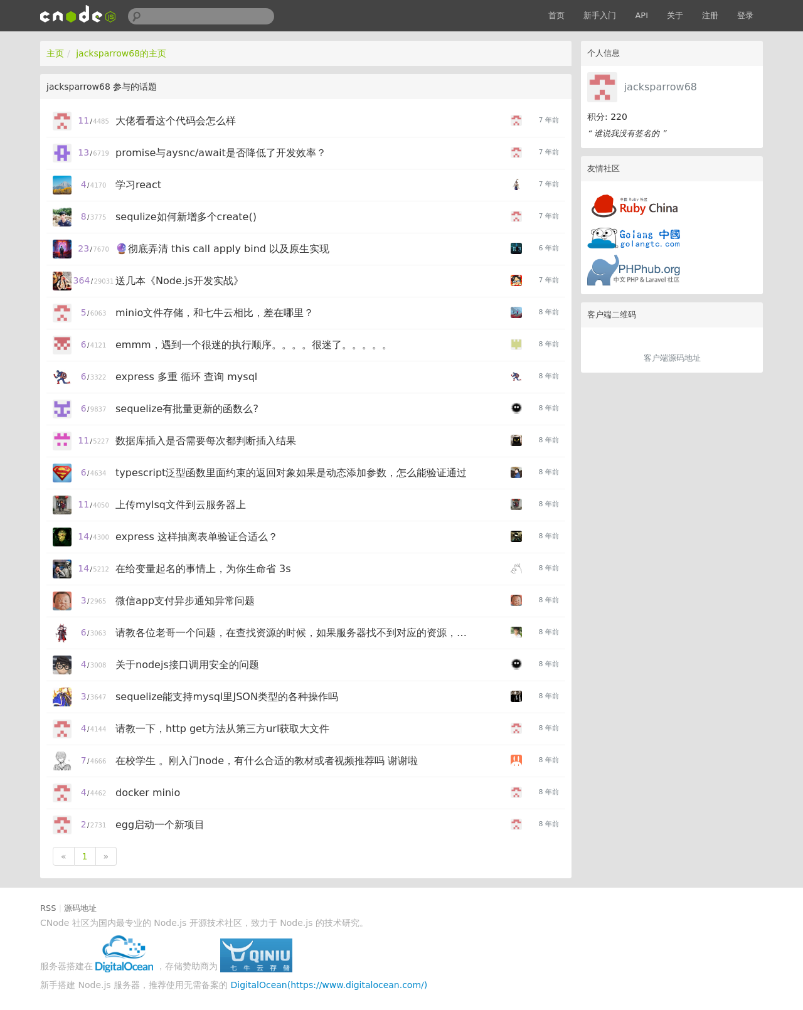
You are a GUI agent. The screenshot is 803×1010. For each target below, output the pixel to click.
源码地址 (80, 908)
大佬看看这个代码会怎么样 (175, 121)
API (641, 15)
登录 (745, 15)
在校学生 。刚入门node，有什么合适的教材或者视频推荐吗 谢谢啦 (266, 761)
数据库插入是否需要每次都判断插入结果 (205, 441)
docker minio (147, 793)
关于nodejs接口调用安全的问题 (187, 665)
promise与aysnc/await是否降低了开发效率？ (220, 153)
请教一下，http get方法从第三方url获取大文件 (222, 729)
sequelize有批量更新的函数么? (186, 409)
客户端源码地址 (672, 358)
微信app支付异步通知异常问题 (185, 601)
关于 (675, 15)
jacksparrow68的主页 (121, 53)
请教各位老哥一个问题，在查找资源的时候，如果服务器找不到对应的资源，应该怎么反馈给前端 (292, 633)
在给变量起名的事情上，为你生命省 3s (203, 569)
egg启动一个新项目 (160, 825)
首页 (556, 15)
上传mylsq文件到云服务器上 (180, 505)
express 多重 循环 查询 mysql (186, 377)
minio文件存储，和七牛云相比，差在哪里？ (214, 313)
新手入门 (599, 15)
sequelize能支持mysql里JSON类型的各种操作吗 (226, 697)
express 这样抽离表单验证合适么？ (196, 537)
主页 (55, 53)
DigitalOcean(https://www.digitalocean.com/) (329, 985)
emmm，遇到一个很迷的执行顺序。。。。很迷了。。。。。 (253, 345)
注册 (710, 15)
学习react (138, 185)
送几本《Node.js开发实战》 (179, 281)
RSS (48, 908)
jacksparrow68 (660, 87)
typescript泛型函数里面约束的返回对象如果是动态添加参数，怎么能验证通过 (291, 473)
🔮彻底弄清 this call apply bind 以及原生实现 (222, 249)
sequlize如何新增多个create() (186, 217)
